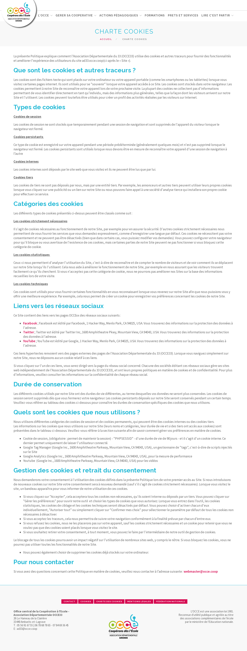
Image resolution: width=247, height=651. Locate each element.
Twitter (28, 332)
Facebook (30, 323)
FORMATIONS (155, 15)
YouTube (29, 341)
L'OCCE (43, 15)
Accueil (106, 39)
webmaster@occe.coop (201, 571)
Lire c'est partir (215, 15)
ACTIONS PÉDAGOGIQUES (118, 15)
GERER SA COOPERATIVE (74, 15)
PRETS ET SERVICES (183, 15)
